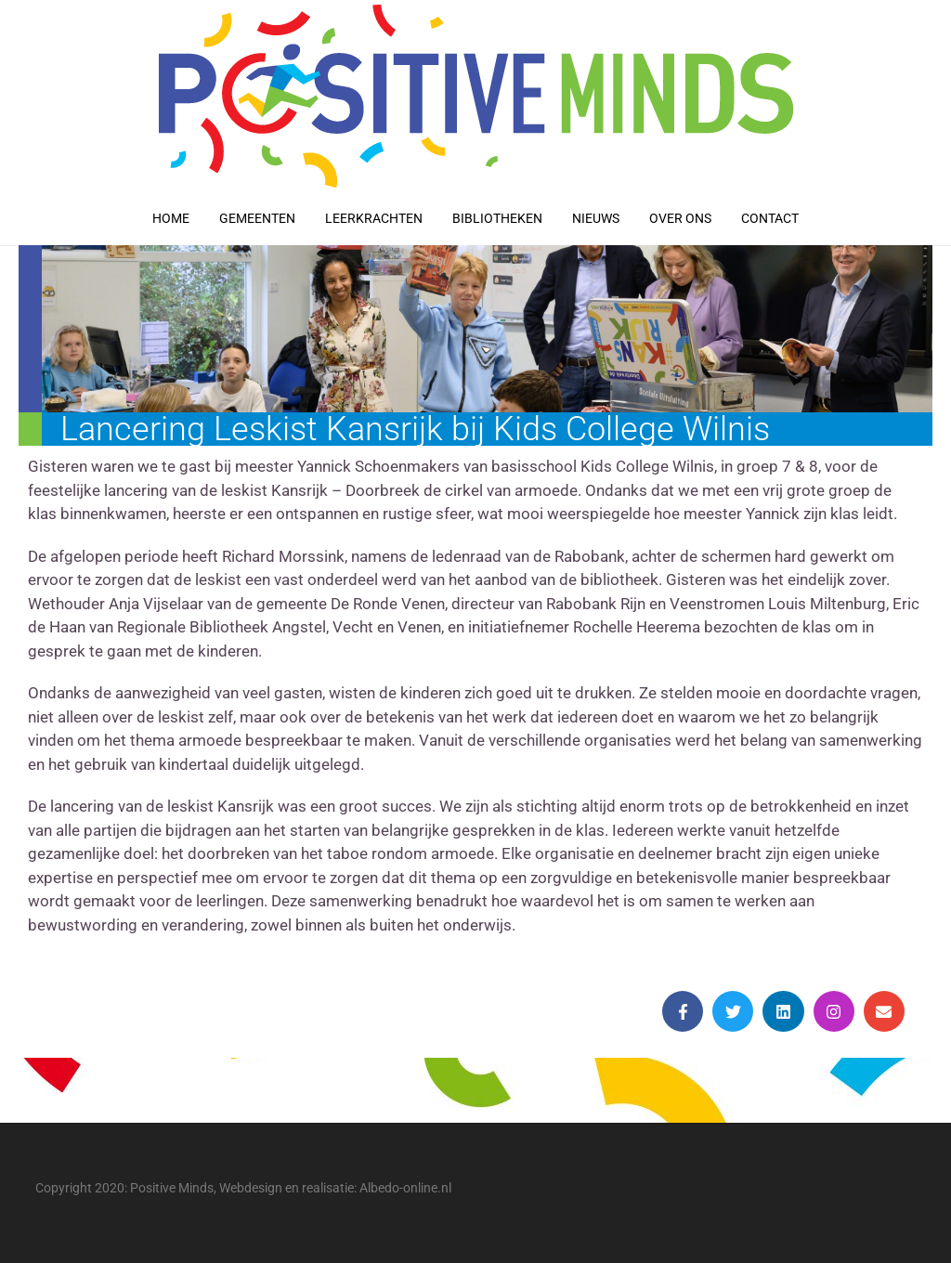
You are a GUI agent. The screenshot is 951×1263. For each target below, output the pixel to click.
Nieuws (595, 218)
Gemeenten (257, 218)
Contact (770, 218)
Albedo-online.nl (405, 1187)
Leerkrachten (374, 218)
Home (170, 218)
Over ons (680, 218)
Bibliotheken (497, 218)
